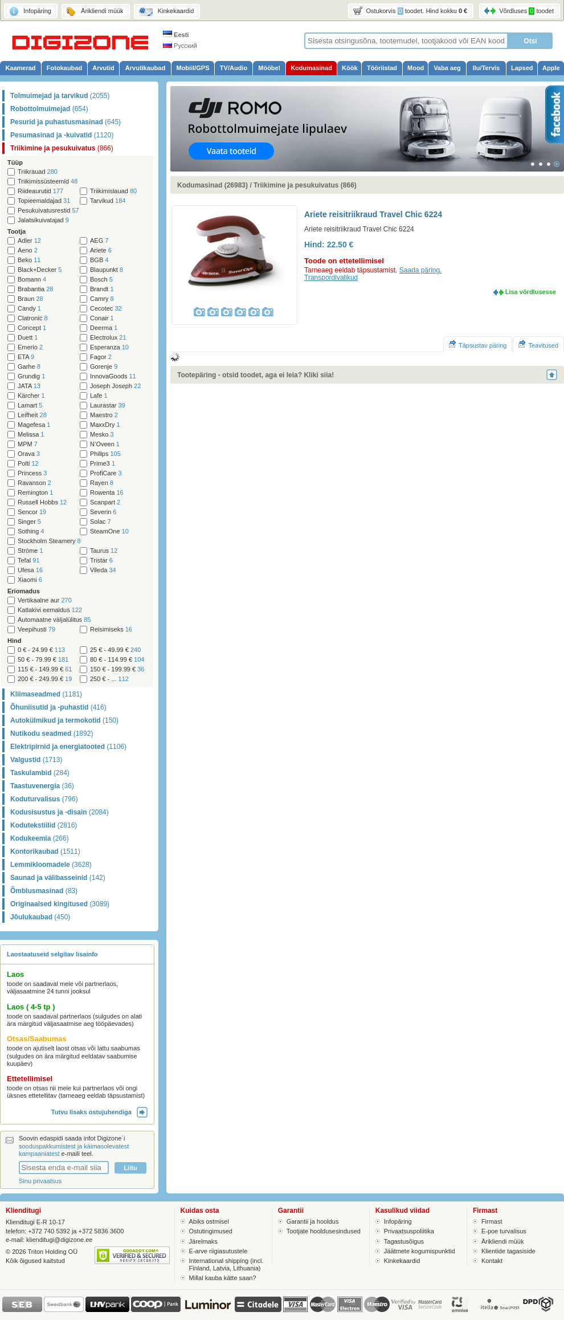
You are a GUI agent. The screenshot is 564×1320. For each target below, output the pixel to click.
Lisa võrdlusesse (530, 291)
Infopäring (398, 1221)
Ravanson (34, 483)
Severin (103, 512)
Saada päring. (420, 270)
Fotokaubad (64, 67)
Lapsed (522, 67)
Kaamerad (20, 67)
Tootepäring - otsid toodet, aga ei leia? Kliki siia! (255, 375)
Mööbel (269, 67)
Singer (29, 522)
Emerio (30, 347)
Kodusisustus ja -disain (59, 812)
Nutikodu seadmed (51, 733)
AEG (99, 241)
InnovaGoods (113, 376)
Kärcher (31, 396)
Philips (105, 454)
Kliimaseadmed (46, 694)
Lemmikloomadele (51, 864)
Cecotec (106, 308)
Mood (415, 67)
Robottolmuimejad (49, 108)
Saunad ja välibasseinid (57, 877)
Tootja (16, 231)
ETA (26, 357)
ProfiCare (106, 473)
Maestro (104, 415)
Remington (35, 493)
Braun (30, 299)
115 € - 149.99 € (45, 669)
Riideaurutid (40, 191)
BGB (99, 260)
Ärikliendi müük (502, 1241)
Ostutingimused (210, 1231)
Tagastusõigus (404, 1241)
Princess (32, 473)
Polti (28, 464)
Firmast (491, 1221)
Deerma (103, 328)
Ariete (101, 250)
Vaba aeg (447, 67)
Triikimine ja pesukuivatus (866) (305, 185)
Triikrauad (38, 172)
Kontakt (491, 1260)
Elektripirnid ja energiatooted (68, 746)
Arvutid (103, 67)
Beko (29, 260)
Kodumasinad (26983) (212, 185)
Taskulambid (40, 772)
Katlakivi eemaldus (50, 610)
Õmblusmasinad (43, 890)
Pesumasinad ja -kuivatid (61, 135)
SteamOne (109, 531)
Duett (28, 338)
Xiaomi (30, 580)
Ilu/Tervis (486, 67)
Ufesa (30, 570)
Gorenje (103, 367)
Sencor (32, 512)
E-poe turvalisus (503, 1231)
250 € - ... (109, 679)
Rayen (101, 483)
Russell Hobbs (42, 502)
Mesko (102, 434)
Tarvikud (107, 201)
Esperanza (109, 347)
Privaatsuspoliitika (409, 1231)
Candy (29, 308)
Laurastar (107, 405)
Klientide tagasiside (508, 1251)
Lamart (30, 405)
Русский (180, 45)
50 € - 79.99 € (43, 660)
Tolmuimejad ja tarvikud (60, 95)
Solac (100, 522)
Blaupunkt (106, 270)
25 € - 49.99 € (115, 650)
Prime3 (102, 464)
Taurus (103, 551)
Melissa (31, 434)
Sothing (31, 531)
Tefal (29, 560)
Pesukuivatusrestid (48, 210)
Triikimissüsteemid (47, 181)
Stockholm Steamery (49, 541)
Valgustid (36, 759)
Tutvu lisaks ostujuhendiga (99, 1112)
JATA (29, 386)
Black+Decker (40, 270)
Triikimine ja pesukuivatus (61, 148)
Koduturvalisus (44, 799)
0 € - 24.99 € (41, 650)
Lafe (99, 396)
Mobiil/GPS (192, 67)
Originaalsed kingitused (59, 904)
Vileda (103, 570)
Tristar (101, 560)
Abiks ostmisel (209, 1221)
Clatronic (33, 318)
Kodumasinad (311, 67)
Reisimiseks (111, 629)
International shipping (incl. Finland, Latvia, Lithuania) (226, 1264)
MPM (28, 444)
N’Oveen (105, 444)
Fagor (101, 357)
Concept (32, 328)
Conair (102, 318)
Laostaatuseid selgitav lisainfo (52, 954)
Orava (29, 454)
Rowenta (107, 493)
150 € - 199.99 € (117, 669)
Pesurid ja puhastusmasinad (65, 122)
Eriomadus (23, 591)
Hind (14, 640)
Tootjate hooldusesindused (324, 1231)
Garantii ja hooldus (313, 1221)
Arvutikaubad (145, 67)
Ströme (30, 551)
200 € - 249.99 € (45, 679)
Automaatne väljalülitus (54, 620)
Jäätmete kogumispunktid (419, 1251)
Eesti (176, 34)
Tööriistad (382, 67)
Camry (102, 299)
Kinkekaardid (402, 1260)
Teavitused (538, 344)
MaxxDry (105, 425)
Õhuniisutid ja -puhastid (58, 707)
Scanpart (105, 502)
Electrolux (108, 338)
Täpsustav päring (477, 344)
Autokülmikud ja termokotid (64, 720)
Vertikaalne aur (45, 600)
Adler (29, 241)
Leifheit (32, 415)
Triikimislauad (113, 191)
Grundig (31, 376)
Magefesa (34, 425)
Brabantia (35, 289)
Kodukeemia (39, 838)
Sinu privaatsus (40, 1181)
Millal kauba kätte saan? (222, 1277)
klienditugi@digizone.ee (59, 1239)
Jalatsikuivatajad (43, 220)
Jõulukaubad (40, 917)
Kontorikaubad (45, 851)
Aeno (28, 250)
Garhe (29, 367)
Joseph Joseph (115, 386)
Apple (551, 67)
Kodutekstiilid (43, 825)
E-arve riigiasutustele (218, 1251)
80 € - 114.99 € (117, 660)
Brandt (102, 289)
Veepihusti (36, 629)
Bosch (101, 279)
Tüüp (15, 162)
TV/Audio (233, 67)
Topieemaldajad (44, 201)
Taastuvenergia (42, 786)
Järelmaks (203, 1241)
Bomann (32, 279)
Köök (350, 67)
